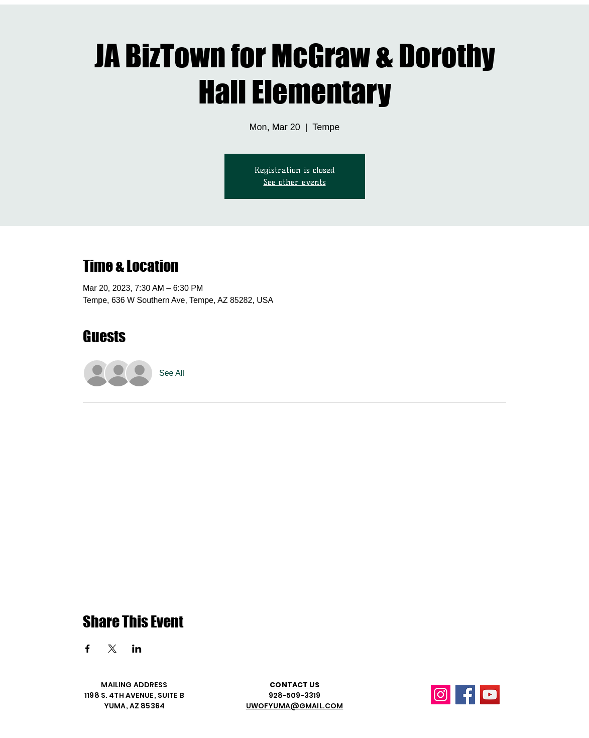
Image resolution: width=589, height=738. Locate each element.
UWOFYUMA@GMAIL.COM (294, 706)
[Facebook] (465, 694)
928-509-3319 (295, 695)
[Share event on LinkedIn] (137, 649)
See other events (295, 182)
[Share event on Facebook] (87, 649)
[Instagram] (440, 694)
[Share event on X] (112, 649)
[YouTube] (490, 694)
